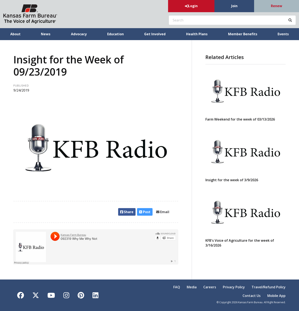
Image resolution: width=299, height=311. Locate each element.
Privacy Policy (234, 287)
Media (192, 287)
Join (234, 6)
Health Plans (197, 34)
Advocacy (79, 34)
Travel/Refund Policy (269, 287)
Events (283, 34)
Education (115, 34)
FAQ (176, 287)
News (45, 34)
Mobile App (276, 295)
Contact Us (252, 295)
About (15, 34)
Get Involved (155, 34)
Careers (209, 287)
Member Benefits (242, 34)
